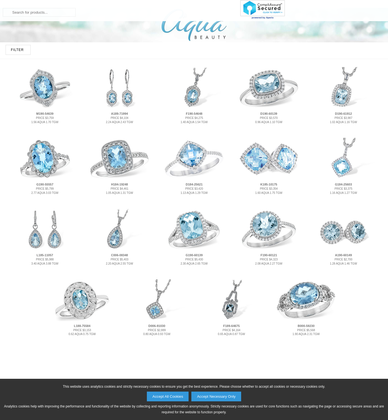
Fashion (161, 57)
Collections (199, 57)
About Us (275, 57)
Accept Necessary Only (216, 396)
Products (239, 57)
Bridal (132, 57)
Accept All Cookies (167, 396)
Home (107, 57)
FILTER (17, 112)
